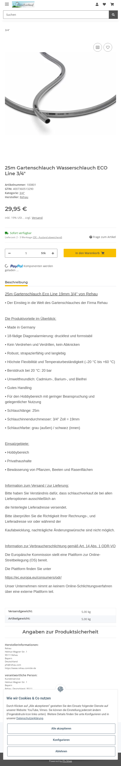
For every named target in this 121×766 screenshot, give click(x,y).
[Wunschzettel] (104, 4)
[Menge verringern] (9, 253)
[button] (97, 4)
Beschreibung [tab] (16, 282)
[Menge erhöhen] (53, 253)
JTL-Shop (67, 761)
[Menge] (26, 253)
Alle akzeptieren (61, 728)
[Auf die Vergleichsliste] (97, 47)
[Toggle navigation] (7, 2)
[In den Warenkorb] (90, 253)
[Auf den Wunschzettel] (108, 47)
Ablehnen (61, 751)
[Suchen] (56, 14)
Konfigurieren (61, 739)
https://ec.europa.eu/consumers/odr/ (33, 577)
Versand (37, 218)
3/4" (22, 193)
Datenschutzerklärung (29, 718)
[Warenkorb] (112, 4)
